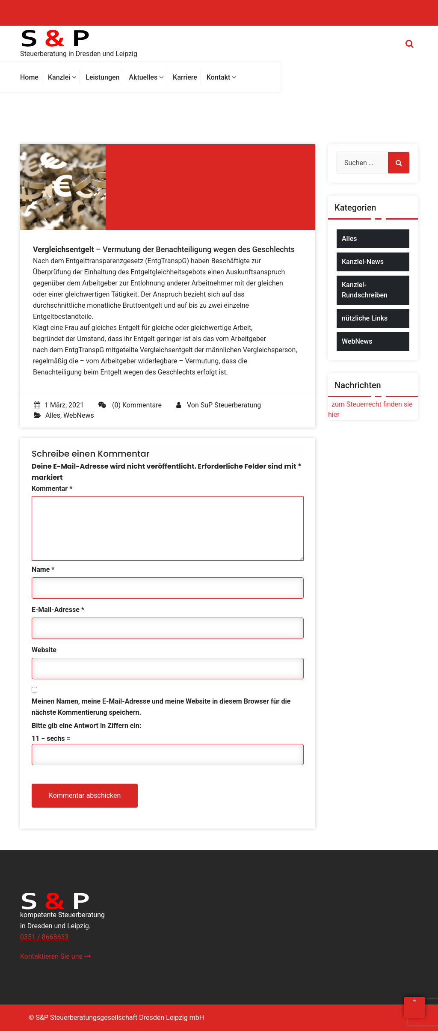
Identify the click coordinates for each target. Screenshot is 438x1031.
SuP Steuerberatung (231, 405)
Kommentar (52, 488)
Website (44, 650)
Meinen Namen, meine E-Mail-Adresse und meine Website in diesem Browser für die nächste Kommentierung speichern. (161, 706)
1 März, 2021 (59, 405)
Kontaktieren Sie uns (55, 956)
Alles (52, 415)
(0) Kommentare (130, 405)
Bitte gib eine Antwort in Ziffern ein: (86, 726)
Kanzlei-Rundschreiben (365, 290)
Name (43, 569)
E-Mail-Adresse (58, 610)
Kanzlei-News (363, 262)
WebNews (78, 415)
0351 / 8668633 (44, 937)
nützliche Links (365, 318)
